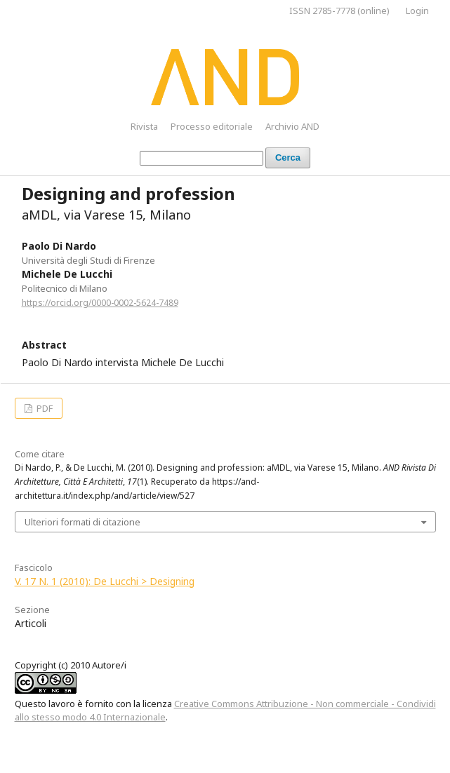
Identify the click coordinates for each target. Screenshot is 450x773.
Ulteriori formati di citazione (82, 522)
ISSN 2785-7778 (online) (339, 10)
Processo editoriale (212, 126)
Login (417, 10)
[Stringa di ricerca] (201, 158)
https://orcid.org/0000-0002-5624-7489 (100, 303)
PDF (43, 408)
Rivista (144, 126)
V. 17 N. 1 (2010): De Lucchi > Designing (104, 581)
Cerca (287, 157)
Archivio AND (292, 126)
